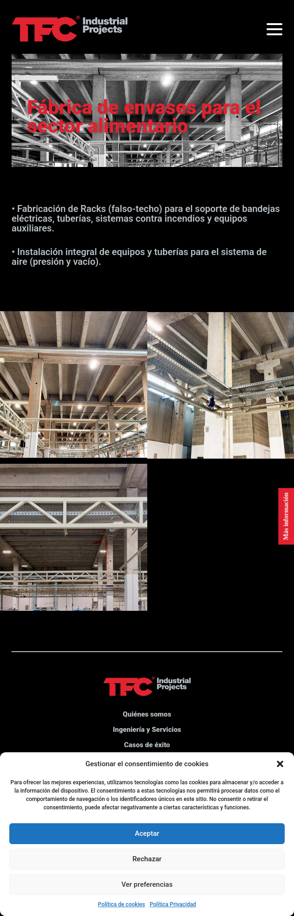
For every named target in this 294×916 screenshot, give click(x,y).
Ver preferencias (146, 884)
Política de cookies (121, 904)
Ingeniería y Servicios (147, 729)
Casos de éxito (147, 745)
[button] (280, 764)
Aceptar (147, 833)
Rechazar (147, 859)
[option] (147, 105)
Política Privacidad (173, 904)
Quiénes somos (147, 714)
